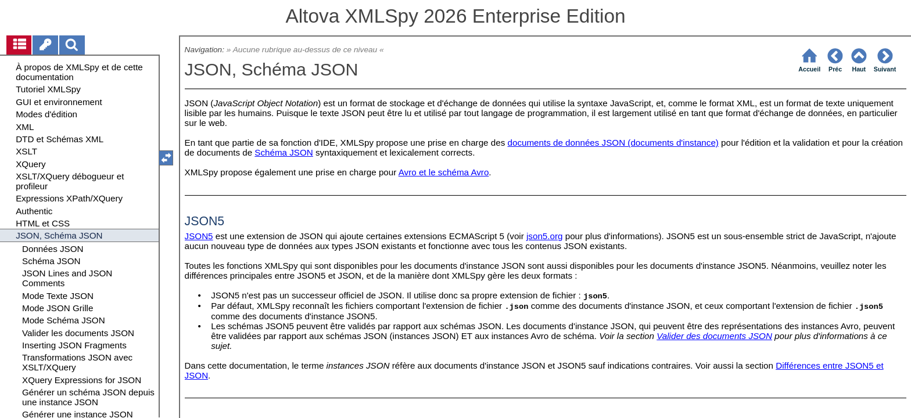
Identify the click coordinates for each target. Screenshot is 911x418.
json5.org (544, 236)
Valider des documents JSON (714, 336)
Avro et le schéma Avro (444, 172)
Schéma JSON (283, 152)
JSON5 (199, 236)
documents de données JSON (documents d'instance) (613, 142)
